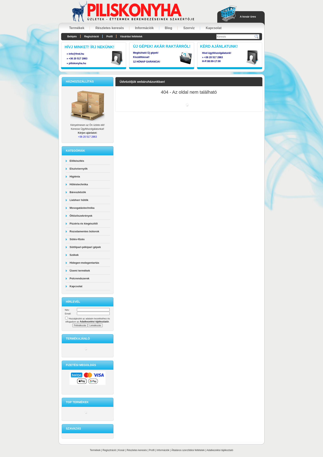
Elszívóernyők (79, 168)
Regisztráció (109, 450)
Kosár (121, 450)
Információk (162, 450)
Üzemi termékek (80, 270)
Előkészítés (77, 160)
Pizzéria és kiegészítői (84, 223)
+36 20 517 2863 (213, 57)
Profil (151, 450)
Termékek (95, 450)
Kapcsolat (76, 286)
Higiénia (75, 176)
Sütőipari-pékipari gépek (85, 247)
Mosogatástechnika (82, 207)
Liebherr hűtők (79, 200)
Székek (74, 254)
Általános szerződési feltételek (187, 450)
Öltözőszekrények (81, 215)
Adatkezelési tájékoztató (220, 450)
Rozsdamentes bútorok (84, 231)
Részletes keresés (137, 450)
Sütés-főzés (77, 239)
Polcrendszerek (79, 278)
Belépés (72, 36)
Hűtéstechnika (79, 184)
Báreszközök (78, 192)
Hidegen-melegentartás (84, 262)
